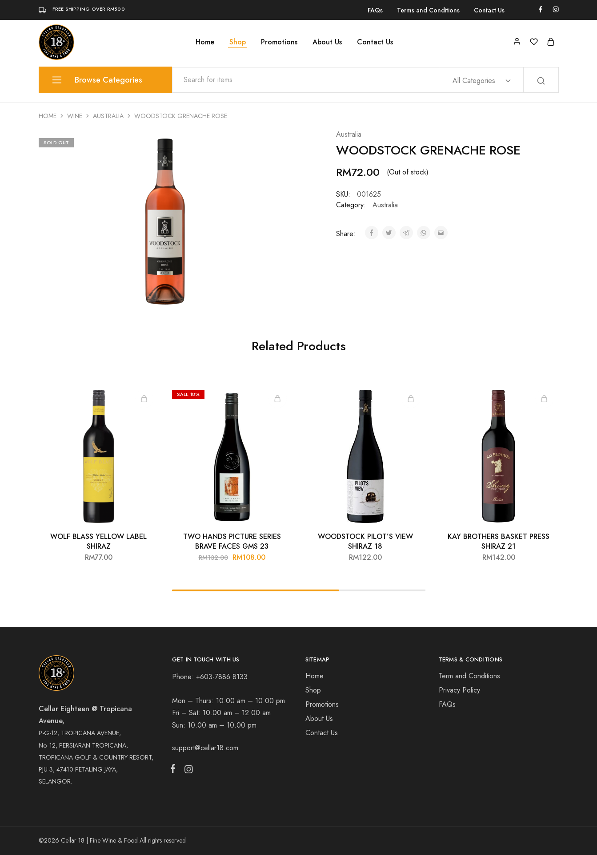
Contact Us (489, 10)
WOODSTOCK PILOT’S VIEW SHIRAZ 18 (365, 541)
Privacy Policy (459, 690)
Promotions (279, 42)
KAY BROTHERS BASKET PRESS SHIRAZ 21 (498, 541)
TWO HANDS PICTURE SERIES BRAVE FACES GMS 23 (232, 541)
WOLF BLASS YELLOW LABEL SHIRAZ (98, 541)
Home (205, 42)
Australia (108, 115)
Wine (74, 115)
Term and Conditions (469, 676)
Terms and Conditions (428, 10)
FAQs (375, 10)
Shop (237, 42)
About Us (327, 42)
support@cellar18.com (205, 748)
